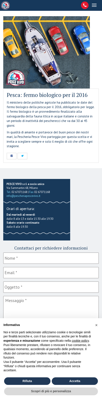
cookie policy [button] (80, 340)
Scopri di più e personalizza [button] (51, 391)
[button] (96, 325)
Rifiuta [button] (27, 381)
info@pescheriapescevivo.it (23, 196)
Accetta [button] (74, 381)
